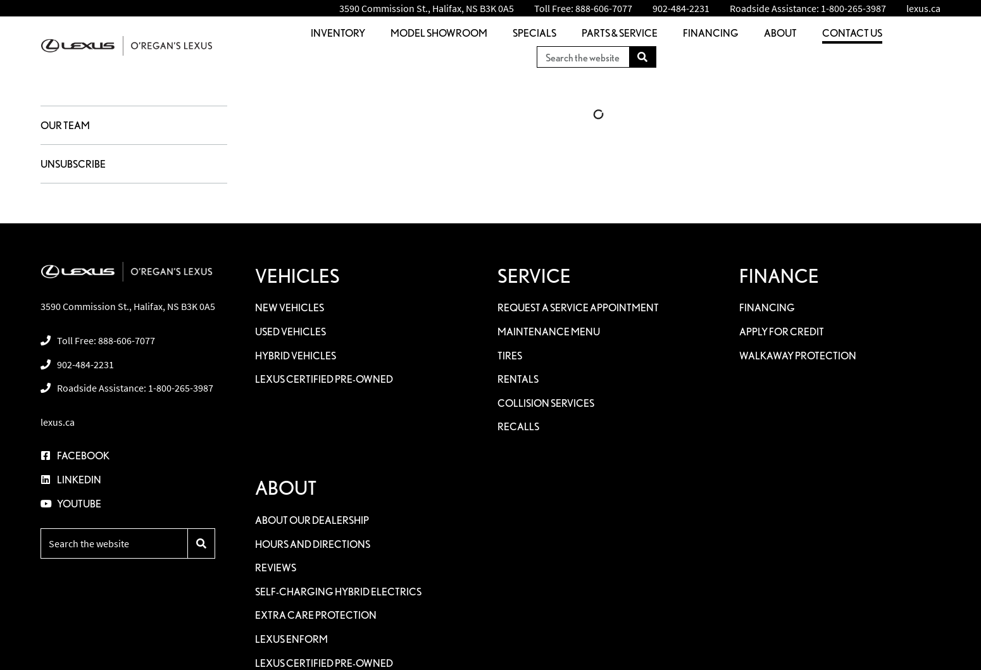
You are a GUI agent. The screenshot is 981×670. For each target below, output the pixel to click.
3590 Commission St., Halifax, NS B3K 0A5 (426, 8)
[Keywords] (583, 57)
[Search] (643, 57)
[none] (583, 8)
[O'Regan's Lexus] (127, 46)
